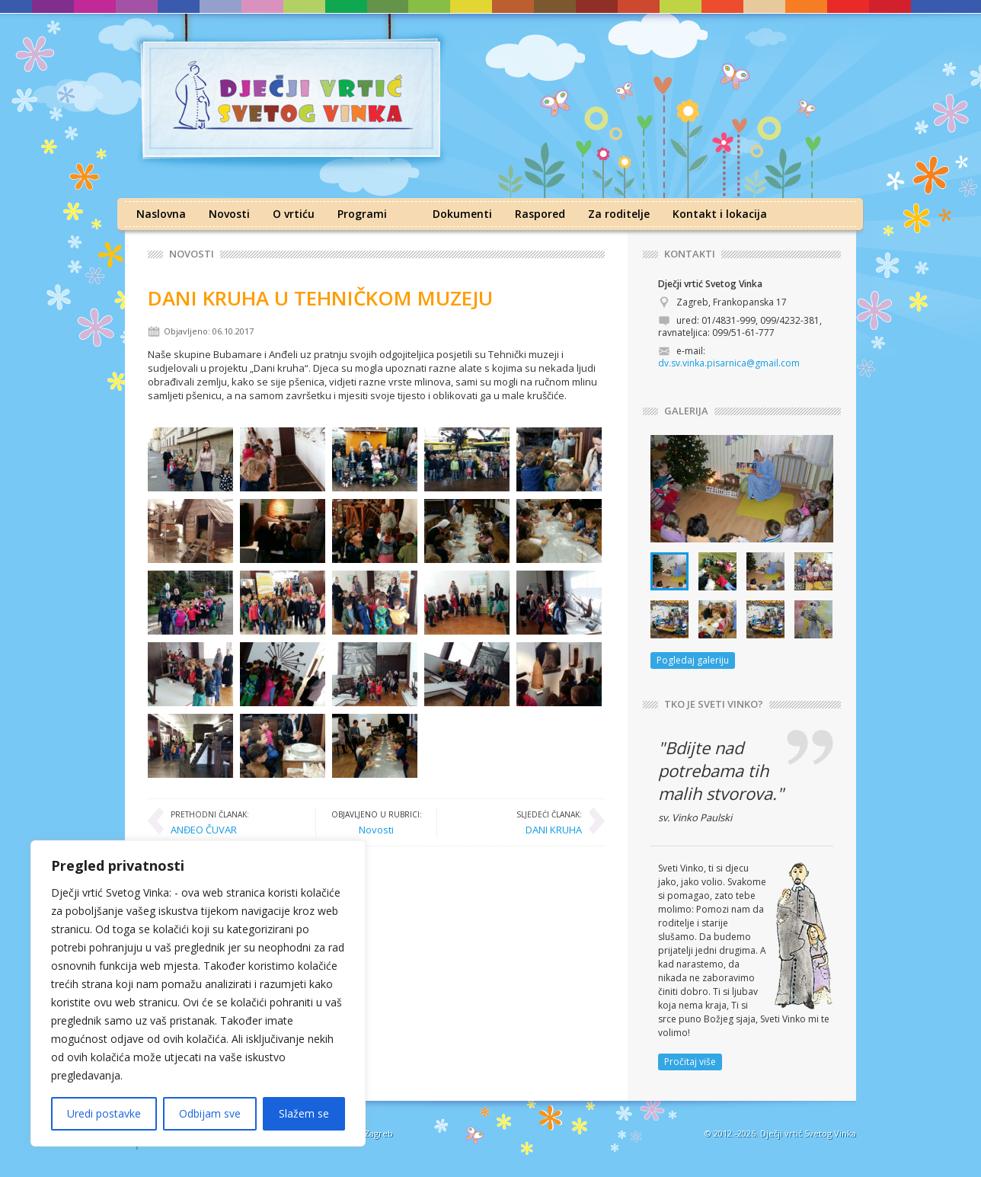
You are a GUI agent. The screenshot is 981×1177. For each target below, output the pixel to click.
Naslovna (161, 213)
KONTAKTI (689, 254)
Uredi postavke (104, 1113)
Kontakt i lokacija (720, 213)
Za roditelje (619, 213)
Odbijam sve (210, 1113)
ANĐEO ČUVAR (210, 822)
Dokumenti (462, 213)
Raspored (540, 213)
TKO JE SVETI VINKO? (713, 704)
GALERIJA (686, 411)
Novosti (229, 213)
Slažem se (304, 1113)
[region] (198, 993)
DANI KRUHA (549, 822)
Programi (362, 213)
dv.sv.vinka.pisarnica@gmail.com (729, 363)
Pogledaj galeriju (693, 660)
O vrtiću (294, 213)
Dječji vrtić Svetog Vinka (808, 1133)
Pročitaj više (690, 1061)
